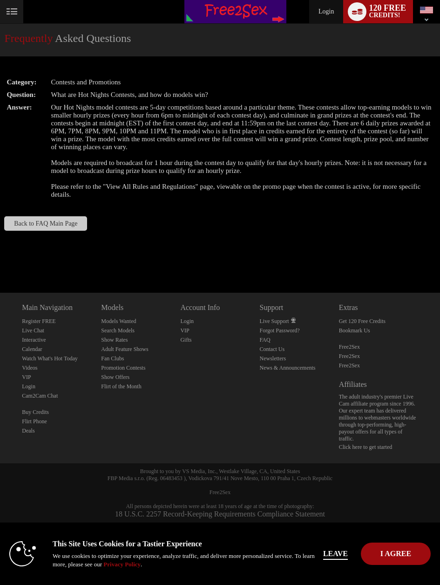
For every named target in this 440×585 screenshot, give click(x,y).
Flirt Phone (34, 421)
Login (326, 11)
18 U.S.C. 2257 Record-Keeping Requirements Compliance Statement (220, 514)
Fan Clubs (112, 358)
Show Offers (115, 377)
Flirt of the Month (121, 386)
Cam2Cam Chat (40, 395)
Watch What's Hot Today (50, 358)
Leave (345, 553)
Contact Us (272, 349)
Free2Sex (349, 347)
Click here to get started (366, 447)
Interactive (34, 340)
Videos (29, 368)
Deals (28, 430)
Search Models (118, 330)
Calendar (32, 349)
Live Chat (33, 330)
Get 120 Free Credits (362, 321)
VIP (26, 377)
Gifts (185, 340)
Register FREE (38, 321)
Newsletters (273, 358)
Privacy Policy (122, 564)
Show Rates (114, 340)
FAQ (265, 340)
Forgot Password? (280, 330)
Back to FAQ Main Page (45, 223)
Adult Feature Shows (124, 349)
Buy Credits (35, 412)
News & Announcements (288, 368)
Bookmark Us (354, 330)
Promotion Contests (123, 368)
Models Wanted (118, 321)
